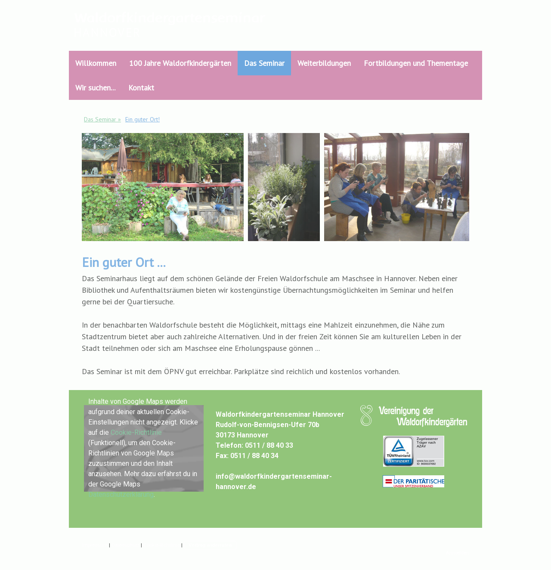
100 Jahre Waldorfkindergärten (180, 63)
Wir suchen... (95, 88)
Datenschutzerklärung (121, 494)
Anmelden (457, 553)
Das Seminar (264, 63)
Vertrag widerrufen (210, 545)
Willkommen (95, 63)
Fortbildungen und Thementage (416, 63)
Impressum (95, 545)
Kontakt (141, 88)
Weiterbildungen (324, 63)
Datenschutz (125, 545)
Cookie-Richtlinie (136, 432)
